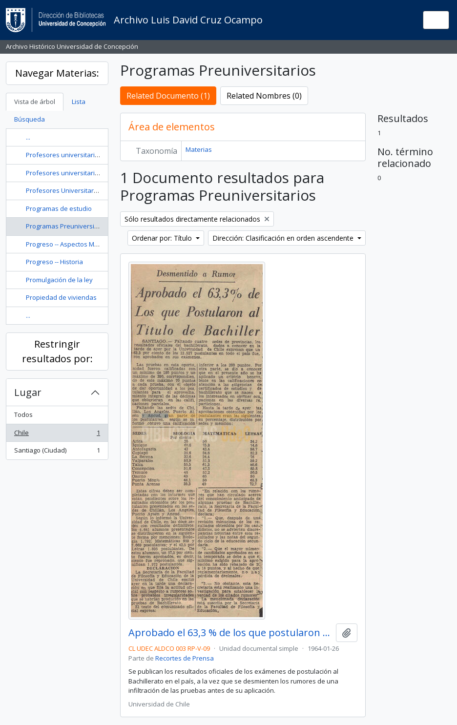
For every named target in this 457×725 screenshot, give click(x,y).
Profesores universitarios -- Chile (75, 154)
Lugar (28, 392)
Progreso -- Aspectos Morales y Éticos (81, 244)
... (28, 137)
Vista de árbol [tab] (34, 101)
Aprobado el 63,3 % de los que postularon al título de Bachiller (230, 633)
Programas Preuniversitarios (68, 226)
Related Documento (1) (168, 95)
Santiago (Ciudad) (57, 452)
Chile (57, 434)
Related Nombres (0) (264, 95)
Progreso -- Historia (54, 261)
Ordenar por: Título (163, 238)
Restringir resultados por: (57, 351)
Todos (23, 414)
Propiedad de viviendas (61, 297)
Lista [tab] (78, 101)
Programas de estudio (59, 208)
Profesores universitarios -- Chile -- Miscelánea (95, 172)
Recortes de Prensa (184, 658)
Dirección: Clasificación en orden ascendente (283, 238)
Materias (199, 149)
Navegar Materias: (57, 73)
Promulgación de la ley (59, 279)
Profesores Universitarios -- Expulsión (82, 190)
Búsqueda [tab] (29, 119)
